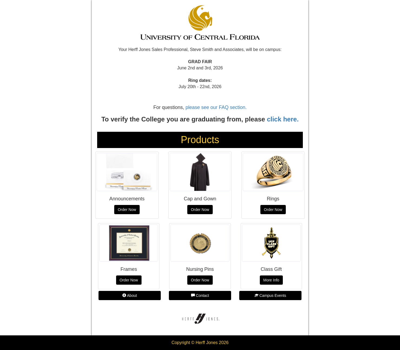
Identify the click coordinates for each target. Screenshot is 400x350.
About (129, 295)
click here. (283, 119)
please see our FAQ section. (216, 107)
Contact (200, 295)
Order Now (127, 209)
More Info (271, 280)
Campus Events (270, 295)
